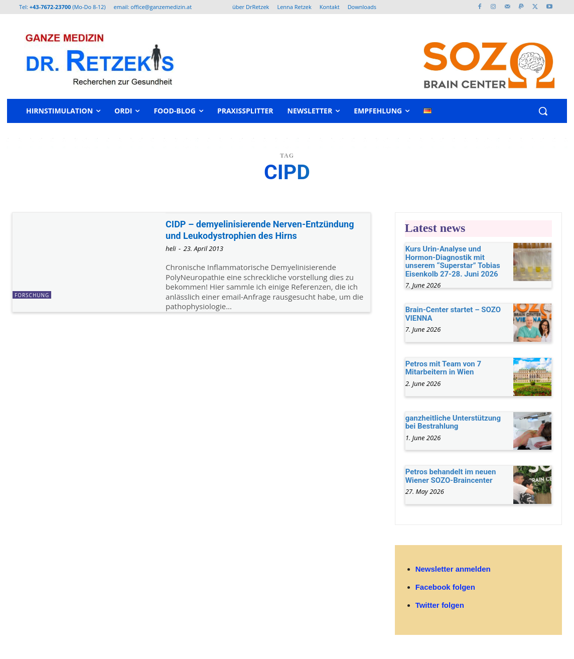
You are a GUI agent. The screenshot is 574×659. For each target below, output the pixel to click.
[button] (543, 111)
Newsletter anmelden (453, 569)
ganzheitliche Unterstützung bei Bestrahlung (453, 422)
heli (171, 260)
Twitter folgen (439, 605)
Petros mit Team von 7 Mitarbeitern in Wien (443, 368)
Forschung (32, 295)
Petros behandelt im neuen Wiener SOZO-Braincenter (450, 476)
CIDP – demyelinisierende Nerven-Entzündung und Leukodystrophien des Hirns (258, 235)
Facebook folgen (445, 587)
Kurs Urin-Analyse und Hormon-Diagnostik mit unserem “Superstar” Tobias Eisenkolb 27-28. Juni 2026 (452, 261)
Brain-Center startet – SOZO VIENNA (453, 314)
